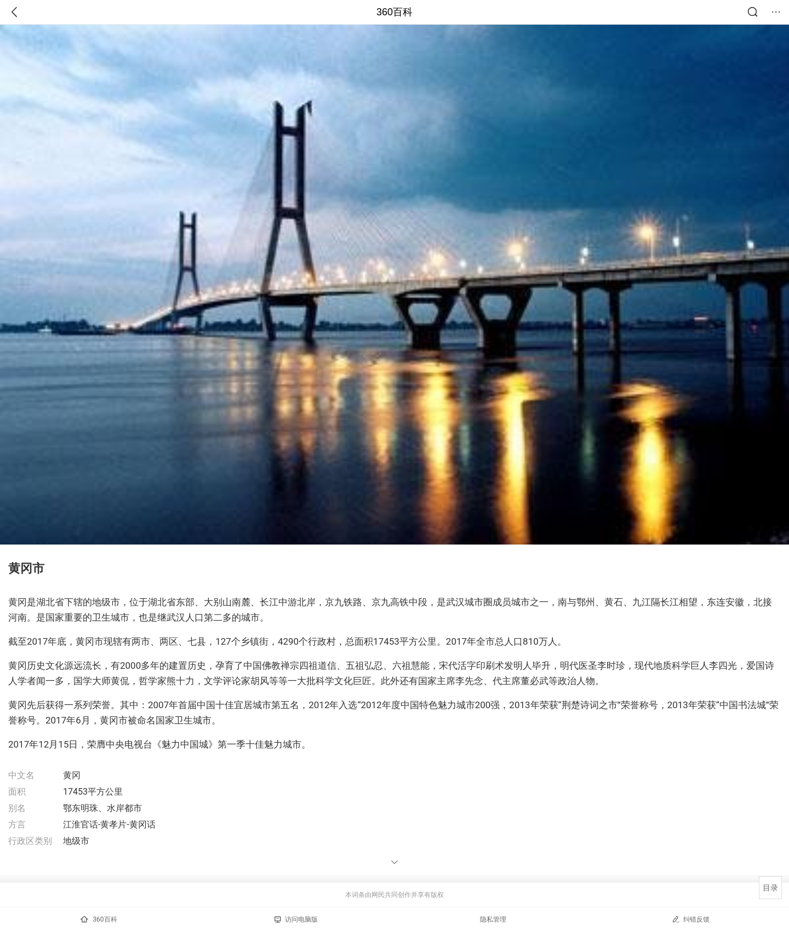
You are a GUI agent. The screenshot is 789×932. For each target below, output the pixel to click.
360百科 (394, 12)
